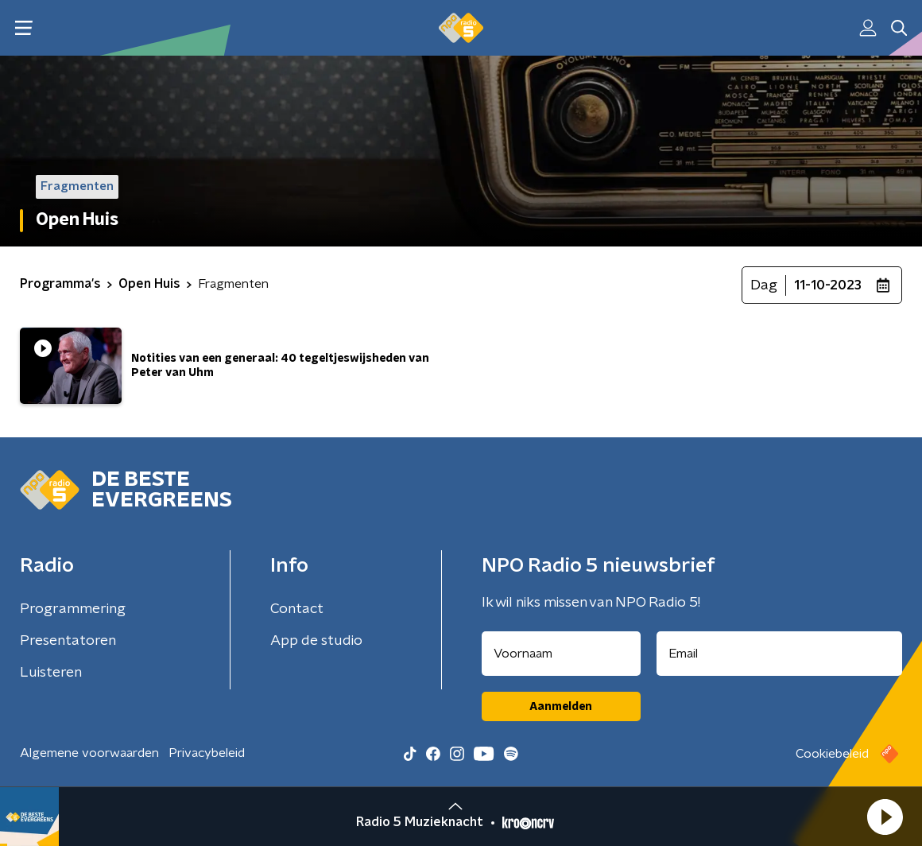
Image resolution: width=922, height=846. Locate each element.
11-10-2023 (828, 285)
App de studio (316, 641)
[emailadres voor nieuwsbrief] (780, 653)
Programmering (73, 609)
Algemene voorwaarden (89, 753)
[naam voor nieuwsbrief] (561, 653)
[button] (884, 816)
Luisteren (51, 673)
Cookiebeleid (832, 753)
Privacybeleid (207, 753)
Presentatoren (68, 641)
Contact (296, 609)
